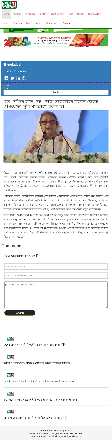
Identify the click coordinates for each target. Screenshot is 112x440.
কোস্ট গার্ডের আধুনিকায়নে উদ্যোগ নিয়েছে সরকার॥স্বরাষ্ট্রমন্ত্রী (35, 417)
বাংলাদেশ (17, 14)
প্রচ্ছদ (6, 14)
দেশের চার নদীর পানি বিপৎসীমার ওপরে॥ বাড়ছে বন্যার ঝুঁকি (35, 344)
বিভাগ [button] (66, 23)
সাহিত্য (38, 23)
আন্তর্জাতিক (30, 14)
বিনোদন (80, 14)
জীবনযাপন (17, 23)
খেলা (71, 14)
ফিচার (28, 23)
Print (56, 92)
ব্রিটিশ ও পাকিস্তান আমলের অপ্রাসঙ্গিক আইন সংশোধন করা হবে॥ (38, 363)
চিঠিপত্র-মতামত (52, 23)
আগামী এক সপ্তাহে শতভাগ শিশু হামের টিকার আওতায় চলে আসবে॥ (40, 381)
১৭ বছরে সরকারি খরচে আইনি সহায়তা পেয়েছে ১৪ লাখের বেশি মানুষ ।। (41, 399)
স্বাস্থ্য (6, 23)
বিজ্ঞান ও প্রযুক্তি (95, 14)
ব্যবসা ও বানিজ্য (57, 14)
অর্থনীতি (43, 14)
